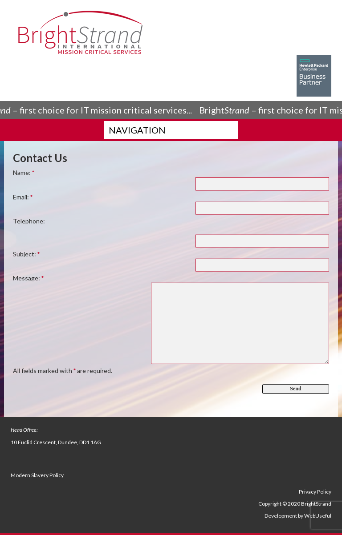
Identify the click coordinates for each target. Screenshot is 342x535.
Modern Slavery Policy (37, 475)
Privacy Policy (315, 491)
